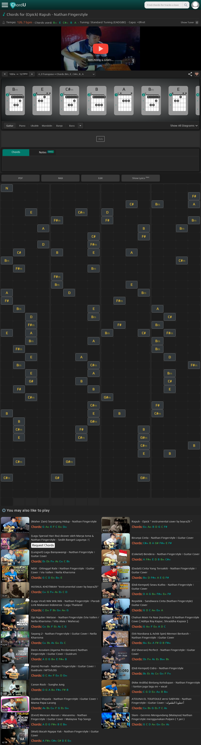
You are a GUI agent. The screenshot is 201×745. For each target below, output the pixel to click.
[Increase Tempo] (32, 74)
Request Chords (43, 545)
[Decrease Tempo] (5, 74)
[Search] (185, 5)
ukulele (34, 125)
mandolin (47, 125)
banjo (59, 125)
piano (22, 125)
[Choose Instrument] (80, 125)
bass (72, 125)
